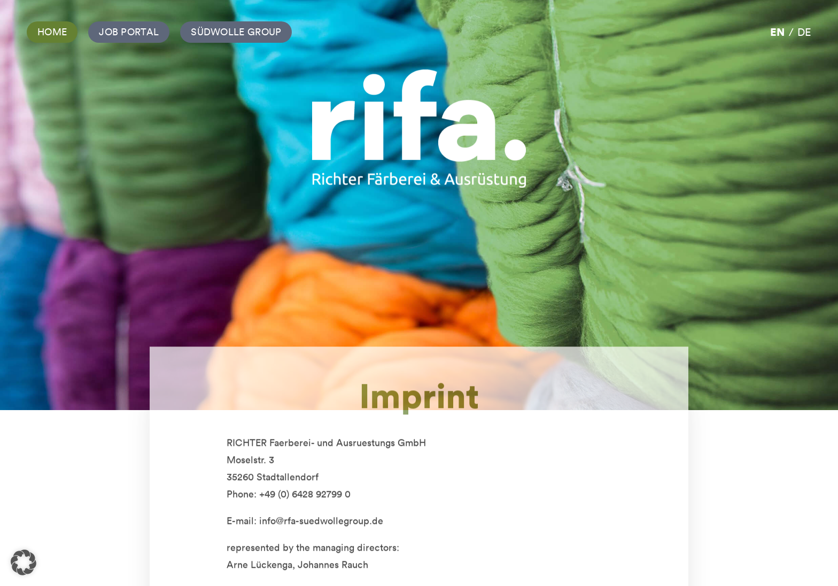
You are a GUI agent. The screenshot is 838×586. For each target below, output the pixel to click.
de (804, 32)
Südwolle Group (236, 32)
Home (52, 32)
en (777, 32)
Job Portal (129, 32)
